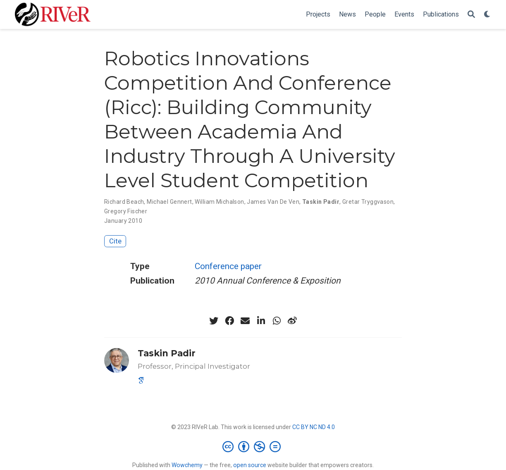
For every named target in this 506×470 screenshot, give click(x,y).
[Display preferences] (487, 14)
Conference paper (228, 266)
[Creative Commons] (253, 446)
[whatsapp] (276, 321)
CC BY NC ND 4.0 (313, 427)
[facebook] (229, 321)
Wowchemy (187, 465)
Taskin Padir (320, 201)
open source (249, 465)
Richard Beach (124, 201)
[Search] (471, 14)
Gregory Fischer (125, 211)
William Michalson (219, 201)
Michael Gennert (169, 201)
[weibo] (292, 321)
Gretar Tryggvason (368, 201)
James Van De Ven (273, 201)
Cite (115, 241)
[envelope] (245, 321)
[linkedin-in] (261, 321)
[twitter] (214, 321)
